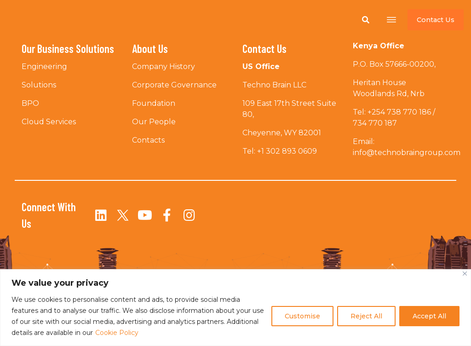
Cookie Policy (116, 333)
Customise (302, 316)
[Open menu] (391, 19)
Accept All (429, 316)
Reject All (366, 316)
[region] (235, 307)
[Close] (465, 273)
